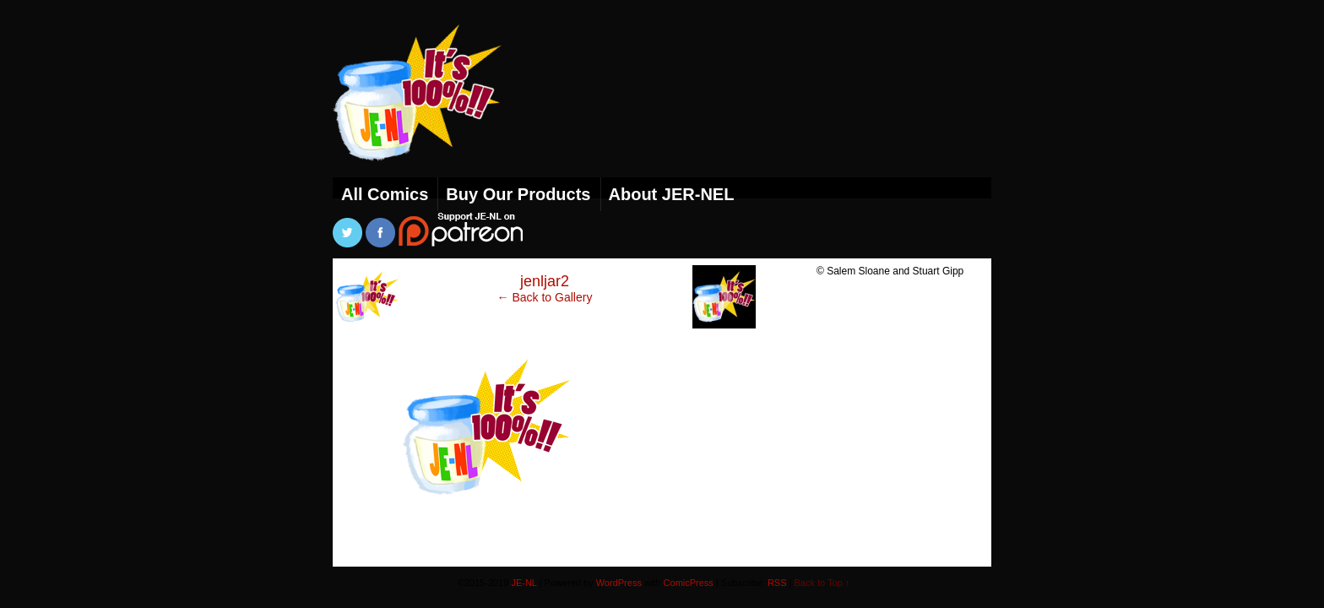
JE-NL (438, 114)
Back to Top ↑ (822, 583)
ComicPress (689, 583)
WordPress (619, 583)
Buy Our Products (518, 194)
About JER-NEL (672, 194)
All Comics (384, 194)
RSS (777, 583)
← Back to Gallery (545, 297)
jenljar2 (544, 281)
